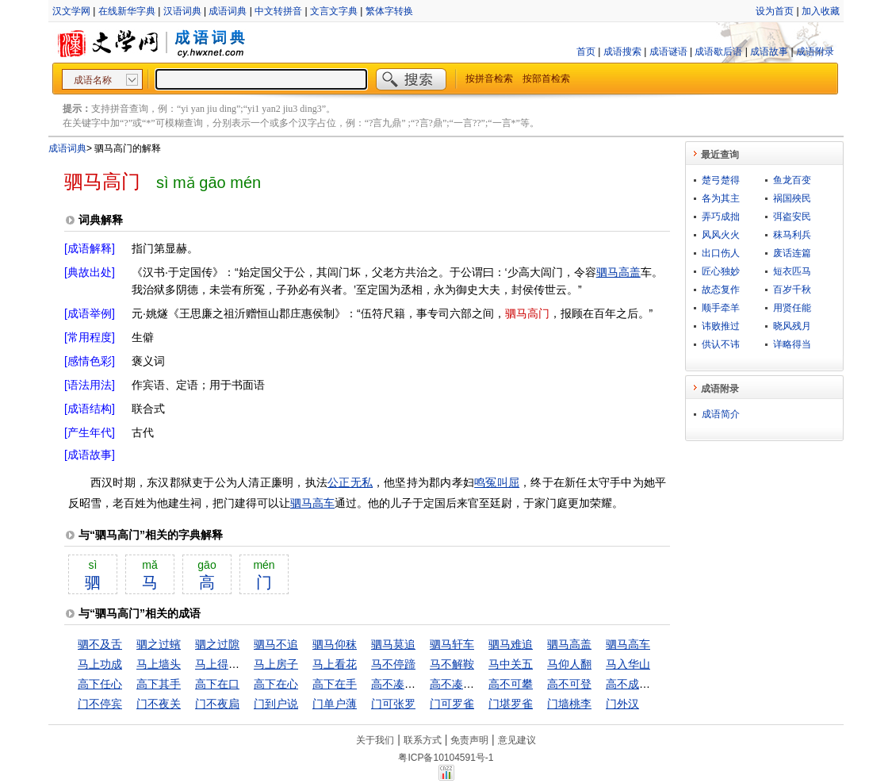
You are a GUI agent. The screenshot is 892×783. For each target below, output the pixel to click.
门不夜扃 (217, 703)
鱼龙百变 (792, 180)
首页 (585, 51)
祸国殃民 (792, 198)
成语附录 (815, 51)
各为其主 (721, 198)
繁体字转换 (389, 11)
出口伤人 (721, 253)
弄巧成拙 (721, 216)
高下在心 (276, 683)
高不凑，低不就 (468, 683)
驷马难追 (510, 644)
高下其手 (158, 683)
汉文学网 (71, 11)
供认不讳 (721, 344)
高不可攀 (510, 683)
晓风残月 (792, 326)
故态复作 (721, 289)
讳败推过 (721, 326)
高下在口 (217, 683)
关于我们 (375, 740)
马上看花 (334, 664)
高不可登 (569, 683)
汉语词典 (182, 11)
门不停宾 (100, 703)
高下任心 (100, 683)
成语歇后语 (718, 51)
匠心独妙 (721, 271)
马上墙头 (158, 664)
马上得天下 (223, 664)
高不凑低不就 (404, 683)
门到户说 (276, 703)
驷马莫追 (393, 644)
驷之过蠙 (158, 644)
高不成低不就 (639, 683)
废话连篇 (792, 253)
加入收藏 (821, 11)
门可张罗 (393, 703)
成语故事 (769, 51)
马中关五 (510, 664)
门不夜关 (158, 703)
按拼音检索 (489, 78)
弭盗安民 (792, 216)
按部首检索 (546, 78)
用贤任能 (792, 307)
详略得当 (792, 344)
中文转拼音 (278, 11)
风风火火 (721, 234)
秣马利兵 (792, 234)
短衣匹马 (792, 271)
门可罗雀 (452, 703)
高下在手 (334, 683)
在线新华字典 (126, 11)
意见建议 (517, 740)
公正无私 (350, 482)
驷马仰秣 (334, 644)
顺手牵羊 (721, 307)
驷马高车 (312, 503)
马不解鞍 (452, 664)
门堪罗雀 (510, 703)
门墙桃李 (569, 703)
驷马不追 (276, 644)
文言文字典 (334, 11)
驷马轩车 (452, 644)
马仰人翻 (569, 664)
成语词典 (228, 11)
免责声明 (469, 740)
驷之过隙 (217, 644)
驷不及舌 (100, 644)
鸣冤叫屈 (496, 482)
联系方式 (423, 740)
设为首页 (775, 11)
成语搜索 (622, 51)
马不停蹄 (393, 664)
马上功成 (100, 664)
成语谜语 (668, 51)
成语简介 (721, 414)
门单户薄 (334, 703)
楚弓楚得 (721, 180)
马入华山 (628, 664)
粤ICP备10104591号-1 (445, 757)
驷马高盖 (618, 272)
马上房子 (276, 664)
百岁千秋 (792, 289)
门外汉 (622, 703)
